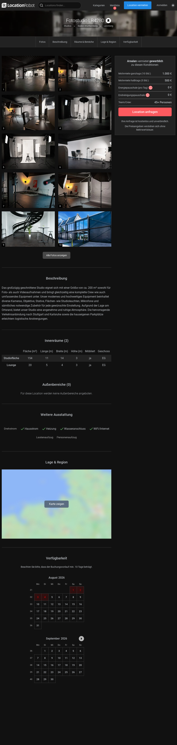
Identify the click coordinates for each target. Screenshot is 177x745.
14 (66, 604)
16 (80, 604)
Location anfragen (145, 112)
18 (45, 611)
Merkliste (115, 5)
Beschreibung (60, 41)
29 (73, 618)
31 (37, 625)
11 (45, 604)
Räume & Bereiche (84, 41)
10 (37, 604)
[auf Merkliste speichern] (108, 20)
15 (73, 604)
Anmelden (162, 5)
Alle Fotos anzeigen (56, 255)
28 (66, 618)
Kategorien (99, 5)
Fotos (42, 41)
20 (59, 611)
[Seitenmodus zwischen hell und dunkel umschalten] (173, 5)
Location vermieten (137, 5)
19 (52, 611)
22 (73, 611)
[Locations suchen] (59, 5)
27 (59, 618)
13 (59, 604)
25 (45, 618)
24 (37, 618)
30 (80, 618)
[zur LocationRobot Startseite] (17, 5)
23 (80, 611)
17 (37, 611)
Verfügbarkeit (130, 41)
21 (66, 611)
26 (52, 618)
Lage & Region (108, 41)
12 (52, 604)
